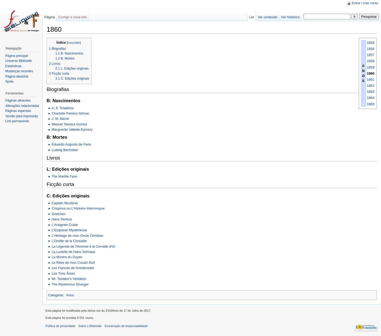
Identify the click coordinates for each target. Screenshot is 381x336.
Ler (251, 17)
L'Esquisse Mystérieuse (69, 230)
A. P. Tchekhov (63, 108)
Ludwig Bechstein (65, 150)
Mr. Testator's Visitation (69, 279)
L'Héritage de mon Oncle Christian (77, 236)
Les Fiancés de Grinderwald (73, 268)
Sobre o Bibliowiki (90, 326)
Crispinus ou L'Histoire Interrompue (78, 208)
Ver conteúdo (268, 17)
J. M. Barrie (60, 119)
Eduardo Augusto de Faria (71, 144)
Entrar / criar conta (365, 3)
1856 (370, 49)
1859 (370, 67)
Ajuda (9, 81)
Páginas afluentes (17, 100)
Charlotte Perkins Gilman (70, 113)
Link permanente (17, 121)
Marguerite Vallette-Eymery (72, 129)
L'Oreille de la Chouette (69, 241)
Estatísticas (13, 66)
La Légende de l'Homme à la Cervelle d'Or (83, 246)
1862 (370, 86)
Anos (70, 295)
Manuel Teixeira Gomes (69, 124)
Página (49, 17)
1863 (370, 92)
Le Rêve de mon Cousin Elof (73, 263)
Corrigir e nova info (72, 17)
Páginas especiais (18, 111)
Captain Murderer (65, 203)
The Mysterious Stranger (70, 284)
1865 (370, 104)
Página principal (16, 56)
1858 (370, 61)
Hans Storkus (62, 219)
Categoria (55, 295)
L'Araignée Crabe (65, 225)
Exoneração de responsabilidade (126, 326)
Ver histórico (290, 17)
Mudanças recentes (19, 71)
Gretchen (59, 214)
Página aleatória (16, 76)
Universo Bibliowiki (18, 61)
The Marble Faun (64, 176)
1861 (370, 79)
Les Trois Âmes (63, 273)
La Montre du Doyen (67, 257)
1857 (370, 55)
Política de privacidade (60, 326)
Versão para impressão (21, 116)
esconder (73, 42)
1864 (370, 98)
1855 (370, 43)
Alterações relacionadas (22, 106)
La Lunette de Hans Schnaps (73, 252)
